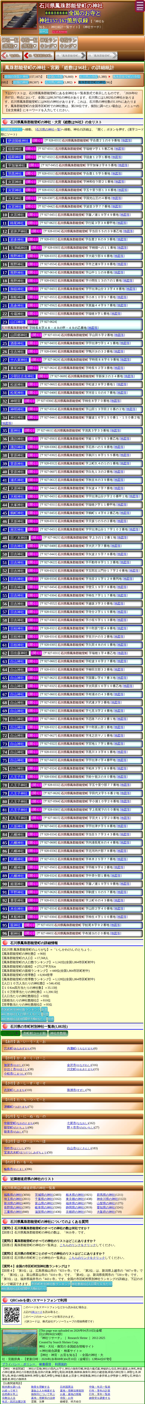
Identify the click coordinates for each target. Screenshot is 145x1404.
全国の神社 (21, 82)
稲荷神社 (15, 149)
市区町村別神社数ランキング (20, 1009)
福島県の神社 (13, 1194)
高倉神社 (17, 305)
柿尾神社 (17, 223)
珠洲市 (76, 1090)
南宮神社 (17, 530)
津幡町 (16, 1106)
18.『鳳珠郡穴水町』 (41, 55)
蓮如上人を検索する (43, 1390)
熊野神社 (17, 256)
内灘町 (80, 1048)
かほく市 (16, 1069)
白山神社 (17, 661)
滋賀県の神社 (44, 1211)
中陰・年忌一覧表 (99, 1386)
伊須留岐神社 (18, 141)
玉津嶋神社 (18, 248)
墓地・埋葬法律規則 (72, 1390)
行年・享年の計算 (99, 1390)
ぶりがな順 (11, 1033)
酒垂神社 (17, 343)
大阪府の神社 (106, 1211)
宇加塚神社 (16, 165)
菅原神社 (17, 455)
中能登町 (19, 1123)
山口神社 (17, 322)
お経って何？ (10, 1390)
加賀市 (13, 1065)
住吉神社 (17, 352)
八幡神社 (17, 835)
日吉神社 (17, 546)
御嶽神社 (17, 289)
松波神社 (17, 385)
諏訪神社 (17, 439)
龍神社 (15, 925)
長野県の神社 (13, 1207)
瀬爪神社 (17, 480)
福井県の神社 (75, 1203)
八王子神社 (18, 785)
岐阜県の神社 (44, 1207)
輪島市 (14, 1169)
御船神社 (17, 297)
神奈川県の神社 (107, 1199)
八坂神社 (17, 826)
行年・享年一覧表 (99, 1394)
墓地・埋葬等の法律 (43, 1398)
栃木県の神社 (75, 1194)
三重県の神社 (13, 1211)
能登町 (16, 1127)
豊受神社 (17, 900)
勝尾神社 (17, 368)
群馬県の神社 (106, 1194)
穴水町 (17, 1048)
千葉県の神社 (44, 1199)
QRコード (36, 1312)
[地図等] (126, 140)
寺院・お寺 (66, 1398)
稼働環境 (45, 1364)
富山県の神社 (44, 1203)
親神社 (15, 430)
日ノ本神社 (18, 538)
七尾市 (77, 1123)
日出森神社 (18, 653)
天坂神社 (17, 521)
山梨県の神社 (106, 1203)
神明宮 (15, 401)
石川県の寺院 (88, 76)
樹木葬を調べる (11, 1386)
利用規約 (61, 1364)
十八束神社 (18, 360)
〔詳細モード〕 (11, 129)
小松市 (14, 1073)
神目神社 (17, 417)
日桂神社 (17, 628)
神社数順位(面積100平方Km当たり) (24, 1018)
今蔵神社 (17, 314)
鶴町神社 (17, 513)
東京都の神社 (75, 1199)
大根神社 (17, 496)
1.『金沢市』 (13, 55)
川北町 (80, 1069)
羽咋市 (14, 1148)
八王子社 (17, 777)
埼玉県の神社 (13, 1199)
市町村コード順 (34, 1033)
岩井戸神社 (18, 231)
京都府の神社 (75, 1211)
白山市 (79, 1148)
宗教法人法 (8, 1398)
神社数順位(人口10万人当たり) (21, 1014)
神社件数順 (58, 1033)
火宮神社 (15, 182)
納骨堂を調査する (99, 1398)
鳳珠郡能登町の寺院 (126, 76)
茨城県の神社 (44, 1194)
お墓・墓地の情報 (70, 1394)
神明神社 (17, 409)
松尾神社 (17, 393)
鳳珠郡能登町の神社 (92, 82)
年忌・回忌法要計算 (14, 1401)
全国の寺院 (55, 76)
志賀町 (14, 1090)
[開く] (37, 140)
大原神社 (17, 488)
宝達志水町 (25, 1152)
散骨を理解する (40, 1386)
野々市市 (80, 1127)
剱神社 (15, 933)
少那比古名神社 (22, 376)
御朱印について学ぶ (43, 1394)
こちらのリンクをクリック (78, 1245)
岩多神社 (17, 239)
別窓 (44, 1009)
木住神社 (17, 909)
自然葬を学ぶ (10, 1394)
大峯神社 (17, 505)
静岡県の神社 (75, 1207)
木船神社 (17, 917)
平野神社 (17, 892)
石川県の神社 (54, 82)
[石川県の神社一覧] (48, 129)
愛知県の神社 (106, 1207)
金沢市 (79, 1065)
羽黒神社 (15, 173)
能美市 (13, 1131)
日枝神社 (17, 637)
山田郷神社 (18, 335)
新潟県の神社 (13, 1203)
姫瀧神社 (17, 884)
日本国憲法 (66, 1386)
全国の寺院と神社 (17, 76)
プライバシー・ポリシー (19, 1364)
